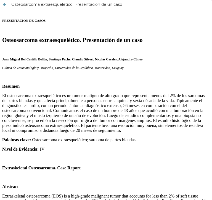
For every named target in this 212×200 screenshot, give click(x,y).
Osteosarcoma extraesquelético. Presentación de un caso (66, 4)
